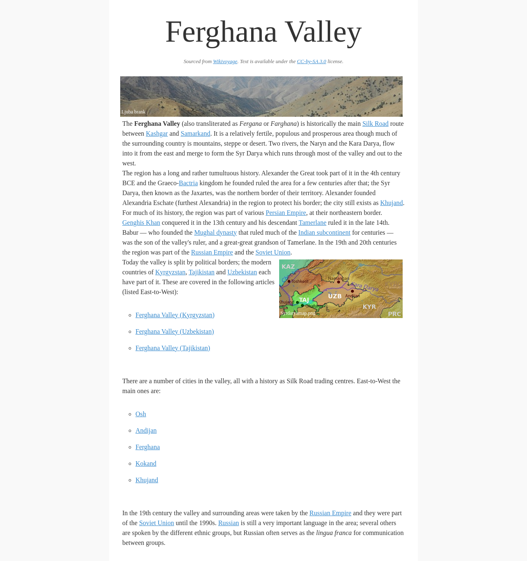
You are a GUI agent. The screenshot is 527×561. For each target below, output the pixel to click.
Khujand (391, 202)
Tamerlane (312, 222)
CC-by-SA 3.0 (311, 61)
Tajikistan (202, 272)
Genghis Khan (141, 222)
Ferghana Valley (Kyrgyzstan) (175, 314)
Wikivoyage (225, 61)
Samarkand (195, 133)
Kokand (145, 463)
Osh (140, 413)
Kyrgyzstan (170, 272)
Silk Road (375, 123)
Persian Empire (286, 212)
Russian (228, 522)
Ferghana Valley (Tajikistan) (172, 347)
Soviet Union (272, 252)
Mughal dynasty (215, 232)
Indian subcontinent (324, 232)
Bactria (188, 182)
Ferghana (147, 446)
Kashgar (157, 133)
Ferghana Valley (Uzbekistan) (174, 331)
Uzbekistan (242, 272)
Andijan (146, 430)
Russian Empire (212, 252)
